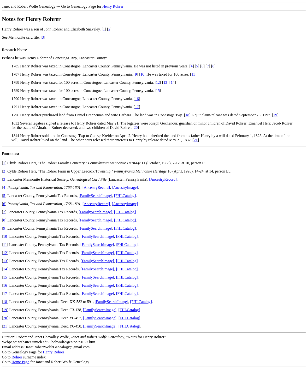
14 (173, 82)
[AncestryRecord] (163, 179)
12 (158, 82)
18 (187, 115)
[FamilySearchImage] (95, 196)
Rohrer (17, 357)
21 (196, 140)
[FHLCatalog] (125, 196)
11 (193, 74)
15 (158, 91)
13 (165, 82)
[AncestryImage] (125, 187)
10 (142, 74)
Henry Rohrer (112, 6)
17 (137, 107)
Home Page (20, 362)
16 (137, 99)
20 (136, 127)
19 (275, 115)
